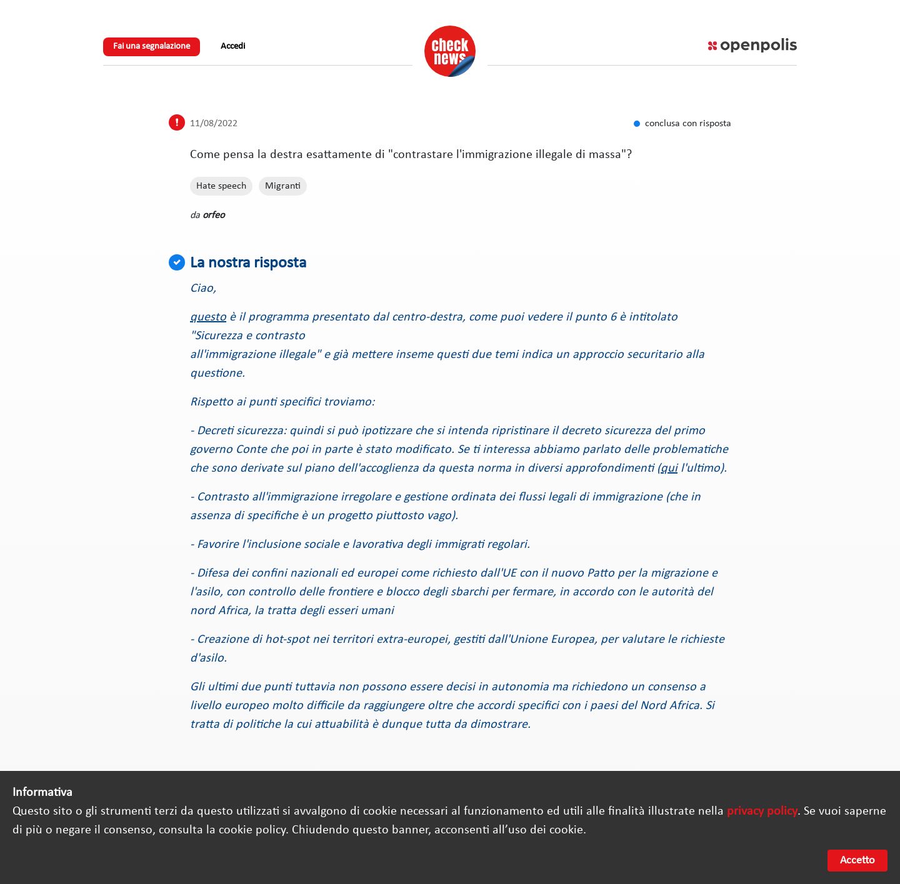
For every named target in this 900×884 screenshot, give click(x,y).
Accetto (857, 861)
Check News (450, 51)
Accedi (233, 46)
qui (669, 468)
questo (208, 317)
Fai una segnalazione (151, 46)
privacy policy (762, 811)
